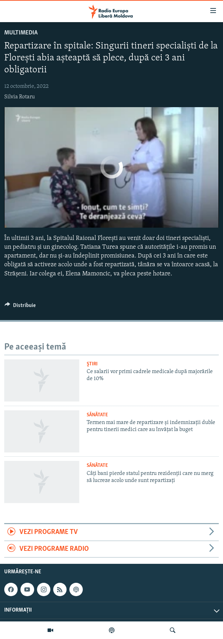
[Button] (20, 307)
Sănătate (97, 415)
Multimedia (21, 33)
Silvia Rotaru (19, 97)
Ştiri (92, 364)
